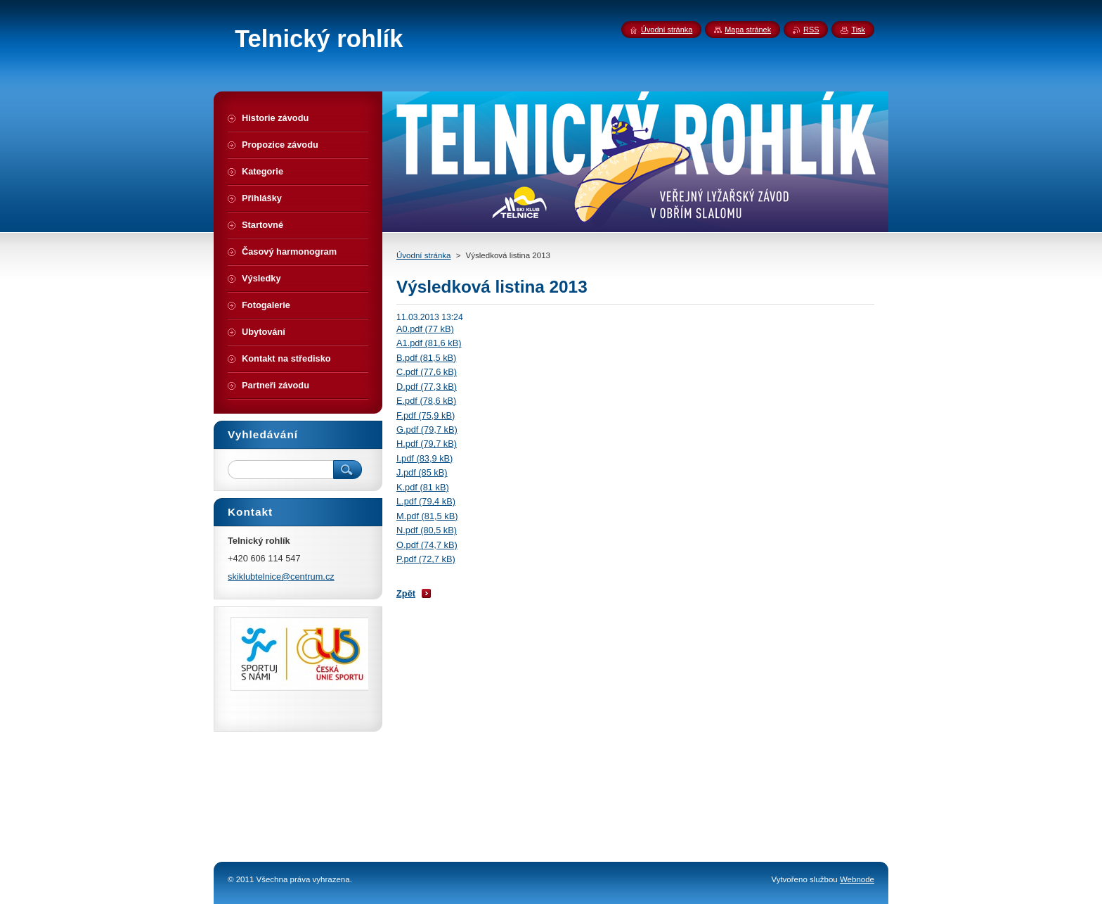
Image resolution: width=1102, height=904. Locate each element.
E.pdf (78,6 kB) (426, 400)
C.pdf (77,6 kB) (426, 372)
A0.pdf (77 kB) (425, 329)
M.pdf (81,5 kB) (427, 516)
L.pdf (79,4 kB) (425, 501)
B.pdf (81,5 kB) (426, 357)
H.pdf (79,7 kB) (426, 443)
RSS (811, 29)
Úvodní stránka (423, 255)
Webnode (857, 879)
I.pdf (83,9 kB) (424, 458)
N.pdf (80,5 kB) (426, 530)
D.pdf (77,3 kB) (426, 386)
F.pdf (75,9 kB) (425, 415)
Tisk (858, 29)
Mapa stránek (748, 29)
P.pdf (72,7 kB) (425, 559)
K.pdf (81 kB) (422, 487)
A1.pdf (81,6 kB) (428, 343)
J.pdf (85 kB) (422, 472)
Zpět (405, 593)
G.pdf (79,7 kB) (427, 429)
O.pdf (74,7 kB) (427, 545)
